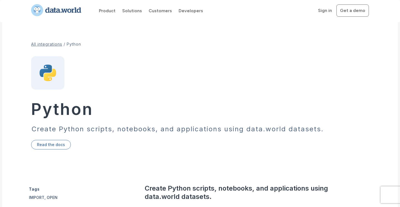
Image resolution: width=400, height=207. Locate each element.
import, (38, 197)
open (52, 197)
